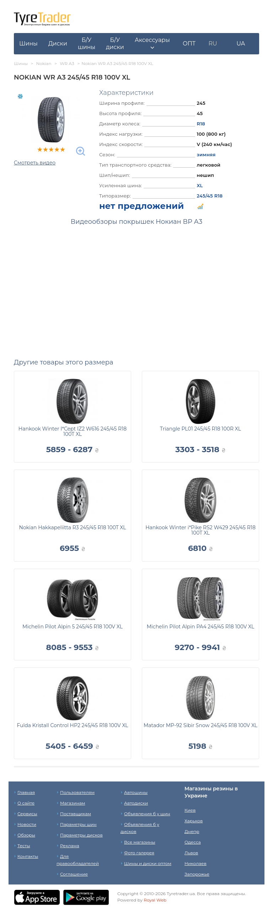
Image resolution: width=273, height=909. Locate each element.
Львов (191, 852)
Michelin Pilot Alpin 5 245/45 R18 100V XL (72, 626)
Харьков (193, 820)
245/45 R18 (210, 196)
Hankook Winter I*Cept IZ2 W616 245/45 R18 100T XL (72, 431)
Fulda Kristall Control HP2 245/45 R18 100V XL (72, 725)
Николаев (195, 863)
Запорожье (196, 874)
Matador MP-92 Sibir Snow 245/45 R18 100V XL (200, 725)
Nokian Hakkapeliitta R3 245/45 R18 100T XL (72, 527)
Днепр (191, 831)
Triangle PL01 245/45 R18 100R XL (200, 429)
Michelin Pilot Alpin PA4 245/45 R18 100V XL (201, 626)
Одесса (192, 842)
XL (200, 185)
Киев (190, 810)
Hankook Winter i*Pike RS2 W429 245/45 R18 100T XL (200, 530)
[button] (152, 43)
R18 (201, 123)
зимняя (206, 154)
